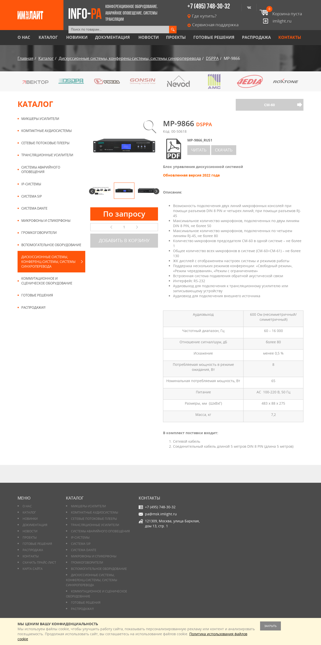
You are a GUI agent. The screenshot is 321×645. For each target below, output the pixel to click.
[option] (124, 146)
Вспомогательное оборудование (51, 245)
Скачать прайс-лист (39, 562)
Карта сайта (33, 569)
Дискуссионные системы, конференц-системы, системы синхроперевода (48, 261)
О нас (24, 37)
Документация (112, 37)
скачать (223, 150)
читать (198, 150)
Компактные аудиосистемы (46, 130)
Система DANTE (34, 208)
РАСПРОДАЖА (256, 37)
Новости (148, 37)
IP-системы (31, 184)
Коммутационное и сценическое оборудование (46, 280)
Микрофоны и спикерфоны (45, 220)
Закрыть (270, 626)
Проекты (176, 37)
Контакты (289, 37)
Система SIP (31, 196)
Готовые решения (213, 37)
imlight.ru (282, 21)
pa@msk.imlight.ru (161, 514)
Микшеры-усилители (40, 118)
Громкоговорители (39, 232)
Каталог (48, 37)
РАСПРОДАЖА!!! (33, 307)
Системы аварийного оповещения (40, 169)
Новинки (77, 37)
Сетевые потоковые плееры (45, 143)
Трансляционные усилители (47, 155)
